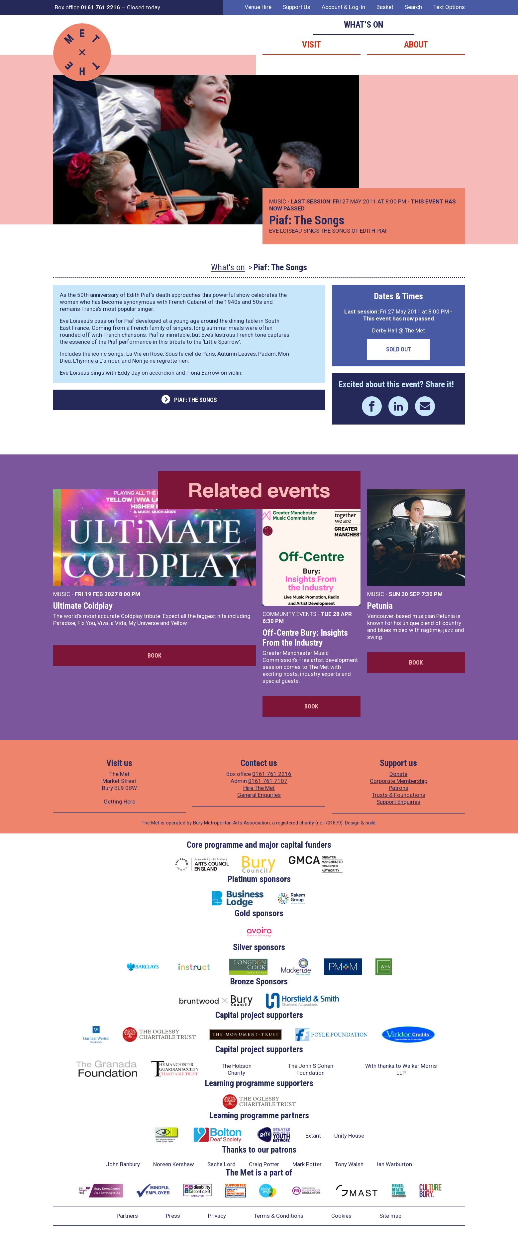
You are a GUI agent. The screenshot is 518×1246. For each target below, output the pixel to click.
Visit (311, 45)
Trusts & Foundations (398, 795)
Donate (398, 774)
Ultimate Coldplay (83, 606)
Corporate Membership (398, 781)
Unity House (349, 1135)
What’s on (363, 25)
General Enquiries (259, 795)
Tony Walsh (349, 1164)
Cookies (341, 1215)
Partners (127, 1215)
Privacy (217, 1215)
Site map (390, 1215)
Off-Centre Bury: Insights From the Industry (305, 638)
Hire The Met (259, 788)
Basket (384, 7)
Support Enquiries (398, 802)
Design (352, 823)
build (370, 823)
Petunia (380, 606)
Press (173, 1215)
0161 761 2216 (271, 774)
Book (154, 655)
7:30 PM (432, 594)
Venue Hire (258, 7)
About (416, 45)
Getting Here (119, 801)
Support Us (296, 7)
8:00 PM (129, 594)
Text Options (449, 7)
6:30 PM (273, 621)
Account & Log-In (343, 7)
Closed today (143, 7)
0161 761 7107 (267, 781)
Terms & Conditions (278, 1215)
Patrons (398, 788)
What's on (228, 267)
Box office (87, 7)
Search (413, 7)
